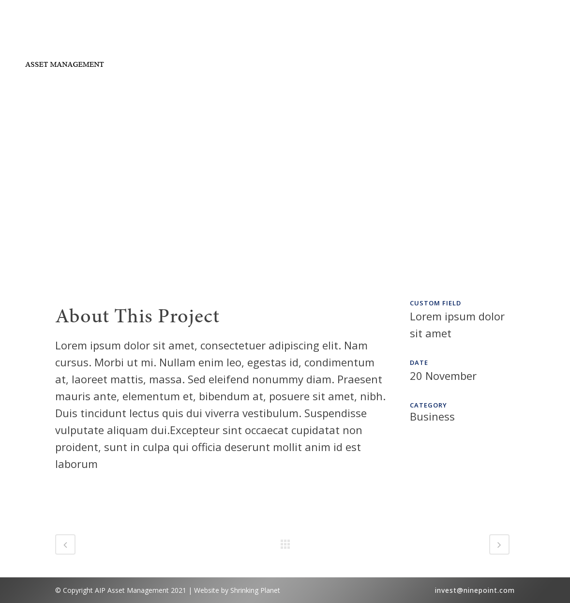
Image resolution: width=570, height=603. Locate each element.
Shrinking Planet (255, 590)
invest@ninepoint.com (475, 590)
